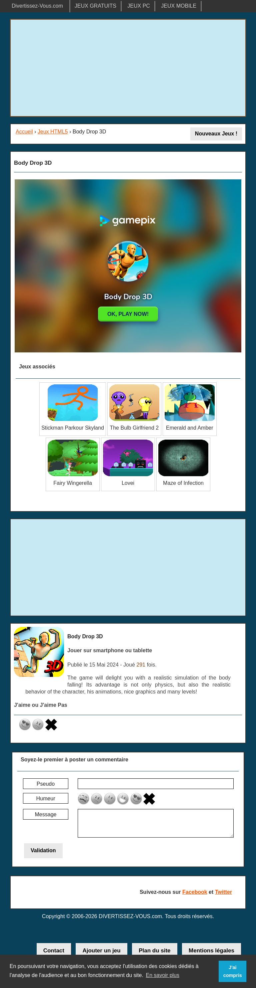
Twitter (223, 892)
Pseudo (46, 784)
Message (46, 814)
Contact (53, 950)
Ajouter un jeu (101, 950)
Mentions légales (211, 950)
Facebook (194, 892)
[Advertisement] (128, 67)
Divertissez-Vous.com (37, 6)
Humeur (45, 798)
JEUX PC (138, 6)
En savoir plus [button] (162, 975)
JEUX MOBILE (178, 6)
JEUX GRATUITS (95, 6)
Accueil (24, 131)
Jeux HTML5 (53, 131)
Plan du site (154, 950)
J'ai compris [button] (232, 971)
